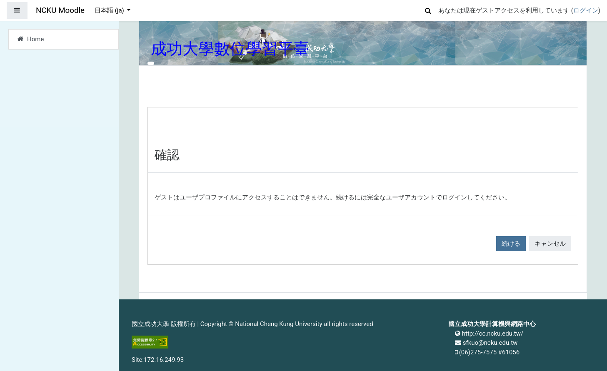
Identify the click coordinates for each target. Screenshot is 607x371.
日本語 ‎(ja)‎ (110, 10)
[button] (428, 9)
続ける (511, 243)
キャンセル (550, 243)
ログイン (585, 10)
